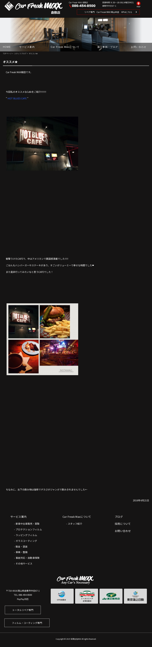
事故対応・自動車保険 (28, 558)
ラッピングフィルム (26, 535)
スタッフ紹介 (75, 523)
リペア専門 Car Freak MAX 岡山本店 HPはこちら (108, 12)
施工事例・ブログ (107, 47)
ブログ (119, 516)
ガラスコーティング (26, 541)
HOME (7, 47)
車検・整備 (22, 552)
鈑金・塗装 (22, 546)
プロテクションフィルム (29, 529)
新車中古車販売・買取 (28, 523)
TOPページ (7, 53)
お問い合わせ (138, 47)
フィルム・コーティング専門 (27, 623)
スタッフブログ (20, 53)
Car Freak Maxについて (65, 47)
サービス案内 (27, 47)
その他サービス (24, 563)
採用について (123, 524)
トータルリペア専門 (22, 610)
